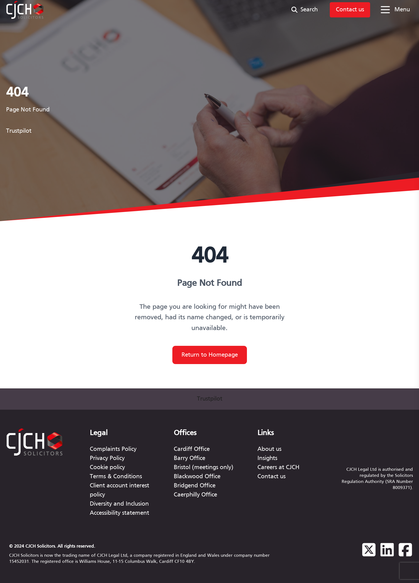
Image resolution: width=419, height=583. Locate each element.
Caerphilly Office (195, 495)
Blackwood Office (197, 477)
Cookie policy (107, 467)
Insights (267, 458)
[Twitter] (368, 553)
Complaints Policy (113, 449)
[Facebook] (405, 553)
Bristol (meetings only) (203, 467)
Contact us (271, 477)
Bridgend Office (194, 486)
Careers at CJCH (278, 467)
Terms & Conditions (116, 477)
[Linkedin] (387, 553)
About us (269, 449)
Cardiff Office (192, 449)
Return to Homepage (209, 355)
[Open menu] (394, 10)
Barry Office (189, 458)
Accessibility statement (119, 513)
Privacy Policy (107, 458)
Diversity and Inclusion (119, 504)
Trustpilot (18, 131)
